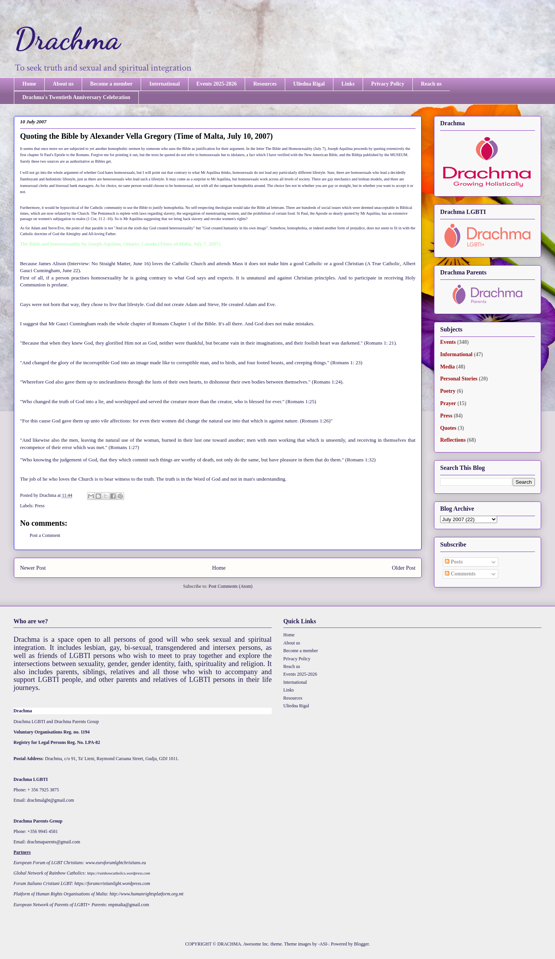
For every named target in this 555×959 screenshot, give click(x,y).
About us (63, 84)
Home (29, 84)
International (164, 84)
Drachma (67, 38)
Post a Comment (45, 535)
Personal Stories (459, 379)
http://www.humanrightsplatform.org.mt (146, 894)
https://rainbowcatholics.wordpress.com (118, 873)
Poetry (448, 391)
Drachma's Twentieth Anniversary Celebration (76, 97)
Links (348, 84)
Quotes (448, 428)
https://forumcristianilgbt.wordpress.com (112, 883)
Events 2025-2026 (217, 84)
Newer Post (33, 568)
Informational (456, 354)
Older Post (403, 568)
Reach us (431, 84)
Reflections (453, 440)
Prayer (448, 403)
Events (448, 342)
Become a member (111, 84)
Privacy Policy (387, 84)
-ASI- (323, 944)
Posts (454, 562)
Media (447, 367)
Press (39, 505)
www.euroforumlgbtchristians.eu (116, 862)
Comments (460, 574)
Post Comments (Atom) (230, 586)
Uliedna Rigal (309, 84)
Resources (264, 84)
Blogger (361, 944)
